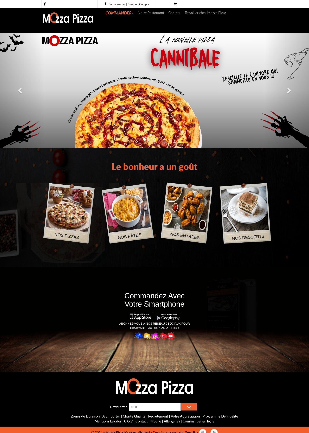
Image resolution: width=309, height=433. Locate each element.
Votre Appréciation (185, 416)
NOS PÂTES (129, 236)
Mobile (155, 421)
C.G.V (128, 421)
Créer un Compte (138, 4)
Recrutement (158, 416)
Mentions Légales (108, 421)
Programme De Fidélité (220, 416)
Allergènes (172, 421)
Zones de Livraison (85, 416)
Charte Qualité (134, 416)
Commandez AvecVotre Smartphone (154, 300)
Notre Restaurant (151, 13)
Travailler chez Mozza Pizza (205, 13)
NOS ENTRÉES (185, 236)
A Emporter (111, 416)
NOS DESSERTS (248, 237)
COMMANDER (120, 12)
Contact (174, 13)
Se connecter (117, 4)
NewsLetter (118, 407)
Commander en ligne (198, 421)
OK (189, 407)
